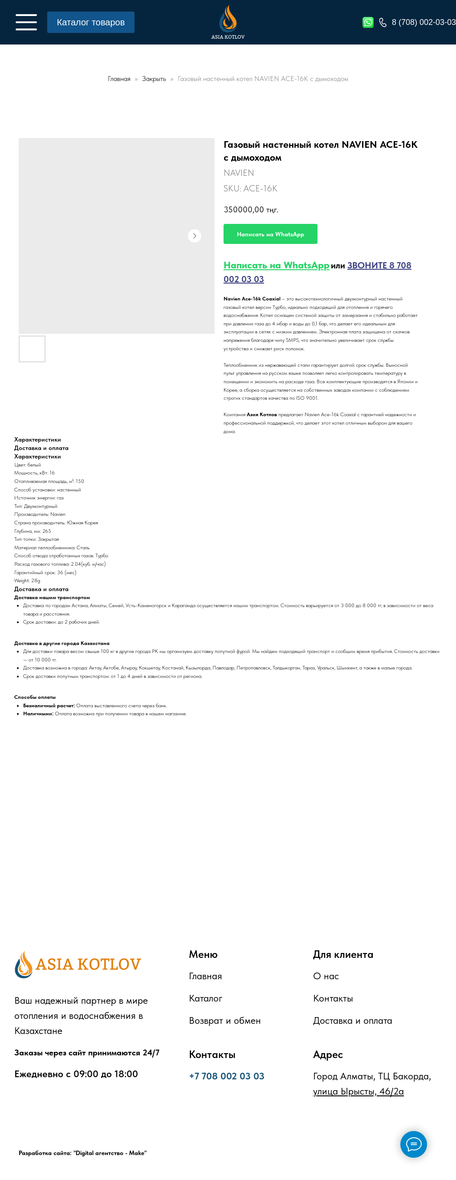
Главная (119, 78)
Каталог (206, 998)
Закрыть (155, 78)
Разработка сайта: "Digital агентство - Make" (83, 1152)
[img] (26, 22)
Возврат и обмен (225, 1020)
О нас (326, 975)
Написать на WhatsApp (277, 265)
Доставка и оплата (352, 1020)
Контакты (333, 998)
